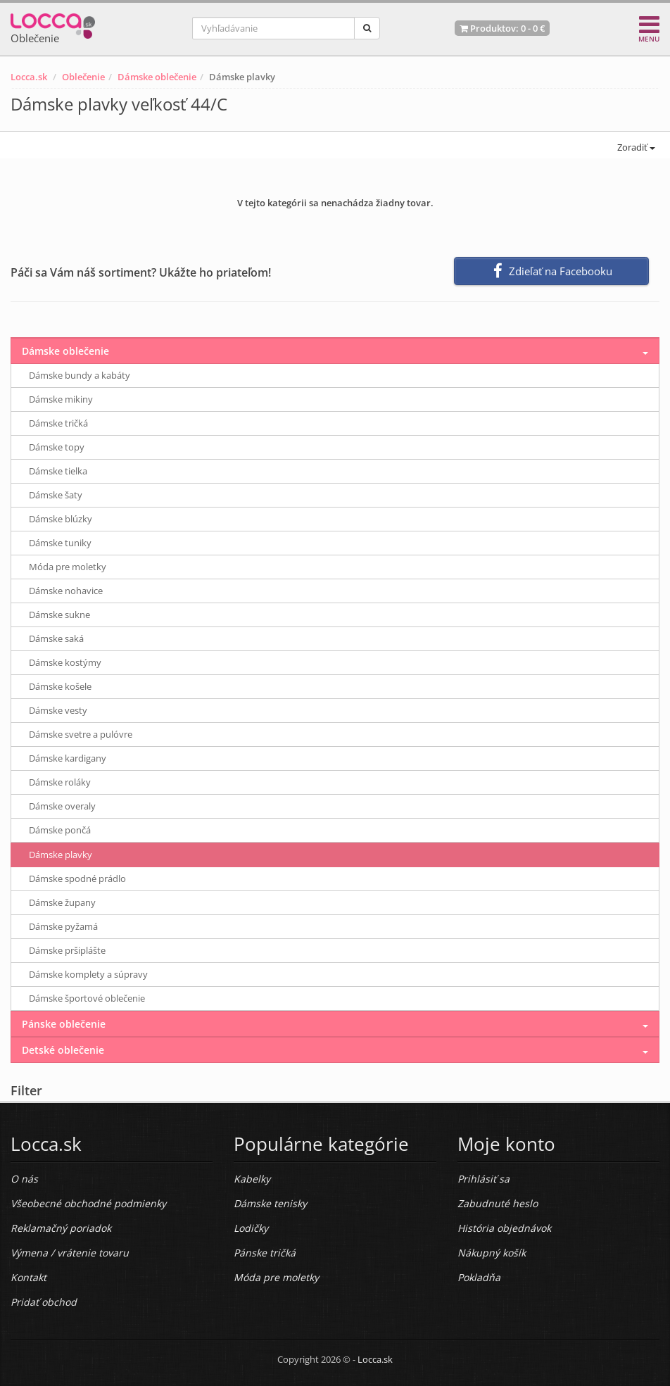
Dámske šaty (55, 495)
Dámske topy (56, 447)
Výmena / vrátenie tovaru (70, 1252)
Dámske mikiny (61, 399)
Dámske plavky (60, 854)
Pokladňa (478, 1277)
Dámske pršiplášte (67, 950)
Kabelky (252, 1178)
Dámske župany (62, 902)
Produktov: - (502, 28)
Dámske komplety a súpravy (88, 974)
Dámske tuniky (60, 542)
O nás (24, 1178)
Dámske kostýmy (65, 662)
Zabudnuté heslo (497, 1203)
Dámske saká (56, 638)
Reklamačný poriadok (61, 1228)
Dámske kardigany (67, 758)
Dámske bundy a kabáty (79, 375)
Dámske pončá (60, 830)
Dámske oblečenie (157, 76)
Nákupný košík (491, 1252)
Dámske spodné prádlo (77, 878)
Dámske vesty (58, 710)
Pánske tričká (265, 1252)
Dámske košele (60, 686)
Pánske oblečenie (64, 1024)
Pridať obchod (44, 1302)
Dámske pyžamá (63, 926)
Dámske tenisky (270, 1203)
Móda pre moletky (67, 566)
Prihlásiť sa (483, 1178)
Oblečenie (83, 76)
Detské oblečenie (63, 1050)
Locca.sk (29, 76)
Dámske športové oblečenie (87, 998)
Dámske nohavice (66, 590)
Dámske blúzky (60, 518)
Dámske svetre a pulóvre (80, 734)
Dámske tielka (58, 471)
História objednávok (504, 1228)
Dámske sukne (59, 614)
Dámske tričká (58, 423)
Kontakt (28, 1277)
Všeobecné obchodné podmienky (88, 1203)
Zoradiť (635, 147)
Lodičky (251, 1228)
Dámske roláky (60, 782)
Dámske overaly (62, 806)
